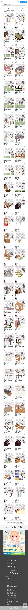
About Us (16, 608)
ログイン (23, 1)
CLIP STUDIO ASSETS (11, 560)
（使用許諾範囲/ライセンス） (12, 586)
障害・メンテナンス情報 (11, 593)
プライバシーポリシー (11, 587)
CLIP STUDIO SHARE (11, 565)
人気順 (5, 10)
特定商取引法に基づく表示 (12, 590)
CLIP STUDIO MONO (11, 566)
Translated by (11, 522)
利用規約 (8, 585)
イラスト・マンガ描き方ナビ (12, 567)
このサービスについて (11, 584)
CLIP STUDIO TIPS (10, 562)
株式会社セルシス (10, 599)
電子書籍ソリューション (11, 602)
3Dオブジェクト (6, 23)
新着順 (8, 10)
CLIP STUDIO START (11, 559)
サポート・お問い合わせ (11, 595)
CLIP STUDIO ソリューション (13, 601)
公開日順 (12, 10)
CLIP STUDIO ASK (10, 563)
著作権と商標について (11, 589)
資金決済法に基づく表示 (11, 592)
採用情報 (8, 604)
